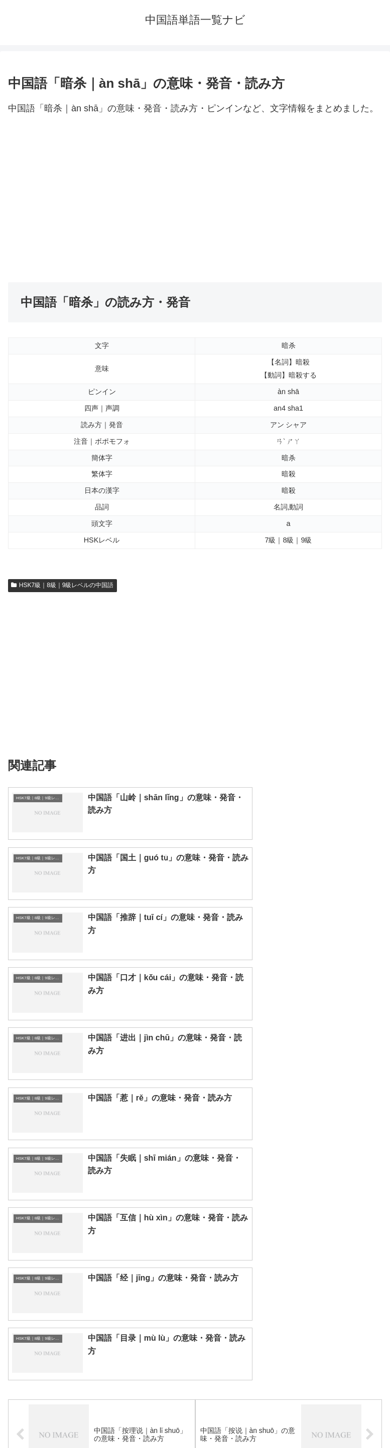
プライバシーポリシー (290, 1416)
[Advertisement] (195, 199)
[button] (371, 1215)
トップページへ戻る (99, 1416)
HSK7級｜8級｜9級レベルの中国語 (62, 585)
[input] (195, 1215)
